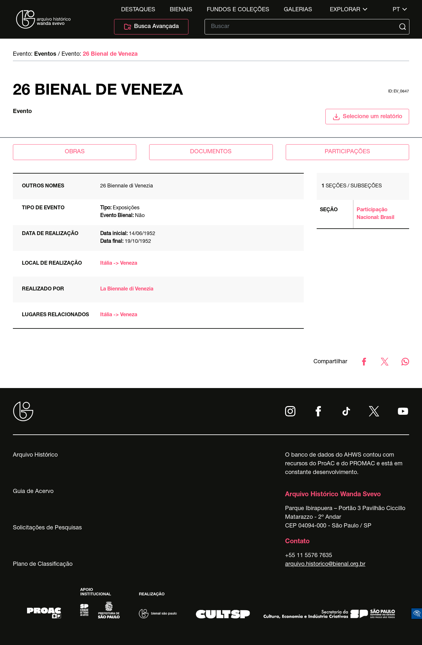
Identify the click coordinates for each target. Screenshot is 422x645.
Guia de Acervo (33, 492)
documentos (211, 152)
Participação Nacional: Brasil (375, 214)
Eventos (45, 54)
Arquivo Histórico (35, 455)
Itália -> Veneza (118, 263)
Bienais (181, 10)
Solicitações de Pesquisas (47, 528)
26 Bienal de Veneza (110, 54)
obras (75, 152)
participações (347, 152)
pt (396, 10)
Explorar (345, 10)
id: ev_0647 (398, 91)
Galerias (298, 10)
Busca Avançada (151, 27)
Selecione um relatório (367, 117)
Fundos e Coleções (238, 10)
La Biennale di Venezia (126, 289)
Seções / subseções (351, 186)
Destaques (138, 10)
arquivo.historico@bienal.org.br (325, 564)
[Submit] (403, 27)
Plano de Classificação (42, 564)
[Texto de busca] (302, 27)
